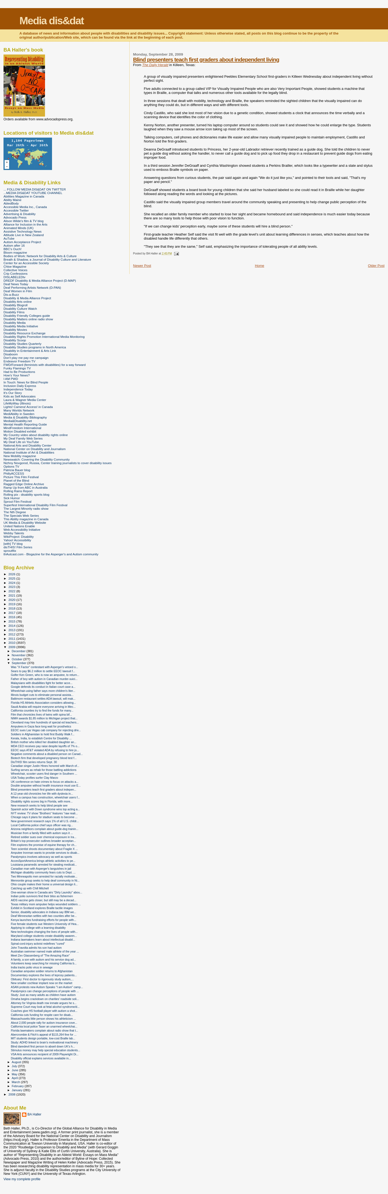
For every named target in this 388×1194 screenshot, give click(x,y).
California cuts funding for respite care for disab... (42, 1014)
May (15, 1074)
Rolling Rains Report (18, 491)
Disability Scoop (15, 340)
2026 (12, 574)
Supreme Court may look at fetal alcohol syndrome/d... (45, 1006)
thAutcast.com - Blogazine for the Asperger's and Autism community (51, 554)
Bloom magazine (15, 252)
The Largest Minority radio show (26, 508)
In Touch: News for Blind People (26, 382)
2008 (12, 1094)
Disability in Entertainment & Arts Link (30, 350)
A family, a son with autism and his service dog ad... (43, 959)
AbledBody (11, 203)
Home (259, 266)
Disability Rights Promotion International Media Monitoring (44, 336)
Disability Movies (15, 329)
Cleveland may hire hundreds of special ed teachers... (45, 722)
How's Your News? (17, 375)
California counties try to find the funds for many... (42, 710)
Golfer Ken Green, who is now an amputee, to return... (45, 674)
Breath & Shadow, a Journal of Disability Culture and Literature (47, 259)
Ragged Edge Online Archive (24, 484)
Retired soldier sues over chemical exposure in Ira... (43, 837)
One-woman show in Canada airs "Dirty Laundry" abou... (46, 892)
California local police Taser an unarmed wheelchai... (44, 1026)
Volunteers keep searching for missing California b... (44, 963)
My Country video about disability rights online (36, 435)
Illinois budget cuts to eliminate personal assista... (42, 694)
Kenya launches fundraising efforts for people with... (43, 919)
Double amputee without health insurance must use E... (46, 785)
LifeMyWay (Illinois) (17, 403)
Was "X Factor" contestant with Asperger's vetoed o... (44, 667)
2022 (12, 591)
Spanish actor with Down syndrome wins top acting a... (45, 809)
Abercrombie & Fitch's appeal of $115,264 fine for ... (44, 1034)
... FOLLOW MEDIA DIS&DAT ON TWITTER (35, 189)
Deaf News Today (16, 284)
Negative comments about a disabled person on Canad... (47, 754)
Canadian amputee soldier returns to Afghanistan (41, 971)
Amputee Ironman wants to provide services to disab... (45, 852)
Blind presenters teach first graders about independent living (206, 59)
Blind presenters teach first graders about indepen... (43, 789)
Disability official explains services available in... (41, 1058)
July (15, 1066)
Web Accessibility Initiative (22, 529)
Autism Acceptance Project (22, 242)
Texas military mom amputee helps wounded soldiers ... (46, 904)
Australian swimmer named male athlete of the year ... (45, 951)
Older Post (376, 266)
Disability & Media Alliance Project (27, 298)
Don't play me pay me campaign (26, 357)
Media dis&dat (51, 20)
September (19, 663)
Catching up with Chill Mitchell (30, 888)
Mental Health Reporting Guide (25, 424)
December (19, 651)
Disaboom (11, 354)
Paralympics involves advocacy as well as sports (41, 856)
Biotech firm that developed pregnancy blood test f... (44, 758)
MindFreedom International (22, 428)
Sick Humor (12, 498)
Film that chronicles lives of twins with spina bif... (41, 714)
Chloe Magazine (15, 266)
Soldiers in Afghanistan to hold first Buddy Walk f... (42, 734)
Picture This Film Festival (21, 477)
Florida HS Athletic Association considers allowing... (43, 702)
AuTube (9, 238)
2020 (12, 599)
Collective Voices (15, 270)
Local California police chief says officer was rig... (42, 825)
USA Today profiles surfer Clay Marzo (34, 777)
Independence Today (18, 389)
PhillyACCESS (14, 473)
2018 (12, 608)
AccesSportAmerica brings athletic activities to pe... (43, 860)
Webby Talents (14, 533)
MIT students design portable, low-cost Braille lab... (43, 1038)
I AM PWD (11, 378)
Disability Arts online (18, 301)
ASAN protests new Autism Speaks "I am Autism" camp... (47, 987)
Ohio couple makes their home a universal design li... (44, 884)
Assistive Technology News (22, 231)
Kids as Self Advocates (20, 396)
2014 (12, 625)
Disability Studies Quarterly (22, 343)
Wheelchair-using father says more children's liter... (43, 690)
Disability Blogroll (15, 305)
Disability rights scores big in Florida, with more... (41, 801)
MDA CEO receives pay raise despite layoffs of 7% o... (45, 746)
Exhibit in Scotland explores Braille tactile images (42, 908)
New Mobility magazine (20, 456)
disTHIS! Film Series (18, 547)
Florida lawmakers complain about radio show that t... (44, 1030)
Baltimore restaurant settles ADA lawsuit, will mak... (43, 698)
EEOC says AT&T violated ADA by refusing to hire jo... (45, 750)
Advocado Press (15, 217)
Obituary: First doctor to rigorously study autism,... (42, 979)
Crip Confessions (15, 273)
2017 (12, 612)
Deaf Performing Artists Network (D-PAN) (32, 287)
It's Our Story (13, 392)
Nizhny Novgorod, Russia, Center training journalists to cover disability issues (58, 463)
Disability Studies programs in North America (35, 347)
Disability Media (15, 322)
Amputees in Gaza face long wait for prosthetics (41, 726)
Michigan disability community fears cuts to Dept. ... (43, 872)
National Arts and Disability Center (27, 445)
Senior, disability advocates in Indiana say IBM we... (43, 912)
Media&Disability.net (18, 421)
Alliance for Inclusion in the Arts (25, 224)
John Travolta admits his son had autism (36, 947)
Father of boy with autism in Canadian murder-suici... (44, 679)
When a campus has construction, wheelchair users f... (45, 797)
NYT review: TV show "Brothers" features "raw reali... (44, 813)
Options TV (11, 466)
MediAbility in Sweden (19, 414)
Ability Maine (12, 200)
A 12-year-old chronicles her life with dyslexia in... (42, 793)
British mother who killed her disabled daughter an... (43, 742)
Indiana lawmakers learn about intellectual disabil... (43, 939)
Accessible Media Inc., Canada (25, 207)
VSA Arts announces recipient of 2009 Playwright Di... (44, 1054)
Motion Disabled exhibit (20, 431)
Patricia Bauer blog (17, 470)
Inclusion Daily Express (20, 385)
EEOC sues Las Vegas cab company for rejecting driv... (46, 730)
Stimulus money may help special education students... (45, 1050)
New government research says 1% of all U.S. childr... (45, 821)
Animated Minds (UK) (18, 228)
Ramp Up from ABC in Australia (25, 487)
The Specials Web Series (21, 515)
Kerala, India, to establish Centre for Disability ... (41, 738)
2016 (12, 617)
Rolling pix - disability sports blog (26, 494)
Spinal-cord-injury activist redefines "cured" (38, 943)
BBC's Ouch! (13, 249)
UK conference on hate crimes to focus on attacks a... (44, 781)
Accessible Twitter (16, 210)
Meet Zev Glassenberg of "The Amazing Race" (40, 955)
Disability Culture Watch (20, 308)
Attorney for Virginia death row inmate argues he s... (44, 1003)
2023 (12, 587)
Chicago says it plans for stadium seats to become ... (44, 817)
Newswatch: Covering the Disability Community (37, 459)
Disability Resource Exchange (25, 333)
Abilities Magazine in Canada (24, 196)
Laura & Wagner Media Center (25, 400)
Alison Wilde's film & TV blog (24, 221)
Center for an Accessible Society (26, 263)
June (15, 1070)
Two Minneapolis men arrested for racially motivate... (44, 876)
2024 (12, 582)
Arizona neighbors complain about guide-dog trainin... (44, 829)
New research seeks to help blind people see (39, 805)
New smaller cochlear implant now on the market (41, 983)
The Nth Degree (15, 512)
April (15, 1078)
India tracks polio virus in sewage (32, 967)
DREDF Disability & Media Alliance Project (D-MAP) (40, 280)
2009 (12, 647)
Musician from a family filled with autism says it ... (42, 833)
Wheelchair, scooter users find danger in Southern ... (44, 773)
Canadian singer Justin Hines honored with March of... (45, 765)
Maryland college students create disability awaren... (44, 935)
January (17, 1090)
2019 (12, 604)
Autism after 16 (14, 245)
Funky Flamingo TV (17, 368)
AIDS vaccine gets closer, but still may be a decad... (43, 900)
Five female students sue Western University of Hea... (45, 924)
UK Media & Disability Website (25, 522)
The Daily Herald (155, 65)
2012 (12, 634)
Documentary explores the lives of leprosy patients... (44, 975)
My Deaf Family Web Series (23, 438)
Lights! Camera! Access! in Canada (28, 407)
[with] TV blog (13, 543)
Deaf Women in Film (18, 291)
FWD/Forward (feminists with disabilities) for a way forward (45, 364)
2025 (12, 578)
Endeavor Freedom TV (19, 361)
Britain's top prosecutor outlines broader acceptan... (43, 840)
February (18, 1086)
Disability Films (14, 312)
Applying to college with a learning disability (38, 927)
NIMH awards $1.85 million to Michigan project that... (44, 718)
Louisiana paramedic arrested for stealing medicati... (44, 864)
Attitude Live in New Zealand (24, 235)
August (17, 1062)
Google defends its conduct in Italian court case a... (43, 686)
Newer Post (142, 266)
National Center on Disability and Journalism (35, 449)
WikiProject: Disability (19, 536)
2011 (12, 638)
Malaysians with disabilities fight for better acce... (41, 683)
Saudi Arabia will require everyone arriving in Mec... (43, 706)
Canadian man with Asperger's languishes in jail (41, 868)
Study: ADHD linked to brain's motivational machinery (44, 1042)
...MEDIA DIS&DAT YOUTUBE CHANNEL (33, 193)
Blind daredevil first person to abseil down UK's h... (43, 1046)
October (17, 659)
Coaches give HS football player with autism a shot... (44, 1010)
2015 (12, 621)
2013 (12, 630)
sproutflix (10, 550)
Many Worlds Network (19, 410)
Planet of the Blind (16, 480)
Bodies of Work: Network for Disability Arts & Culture (40, 256)
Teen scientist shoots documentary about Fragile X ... (44, 849)
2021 (12, 595)
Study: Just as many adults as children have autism (43, 994)
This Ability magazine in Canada (26, 519)
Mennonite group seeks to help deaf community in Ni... (45, 880)
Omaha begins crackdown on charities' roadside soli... (45, 999)
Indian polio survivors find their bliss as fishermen (42, 896)
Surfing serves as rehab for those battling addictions (43, 769)
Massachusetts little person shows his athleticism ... (43, 1018)
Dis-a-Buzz (11, 294)
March (16, 1082)
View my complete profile (22, 1179)
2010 (12, 642)
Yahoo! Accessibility (17, 540)
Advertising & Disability (20, 214)
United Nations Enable (19, 526)
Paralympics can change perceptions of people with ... (45, 991)
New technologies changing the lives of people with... (44, 931)
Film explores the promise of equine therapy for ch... (44, 844)
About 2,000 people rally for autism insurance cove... (44, 1022)
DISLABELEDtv (14, 277)
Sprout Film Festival (18, 501)
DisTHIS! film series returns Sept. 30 (34, 762)
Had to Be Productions (19, 371)
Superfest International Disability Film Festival (35, 505)
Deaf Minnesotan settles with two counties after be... (44, 915)
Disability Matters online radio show (28, 319)
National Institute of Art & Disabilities (29, 452)
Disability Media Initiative (21, 326)
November (19, 655)
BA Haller (34, 1114)
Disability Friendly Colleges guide (27, 315)
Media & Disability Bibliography (25, 417)
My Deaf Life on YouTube (21, 442)
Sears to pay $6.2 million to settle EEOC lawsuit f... (43, 671)
